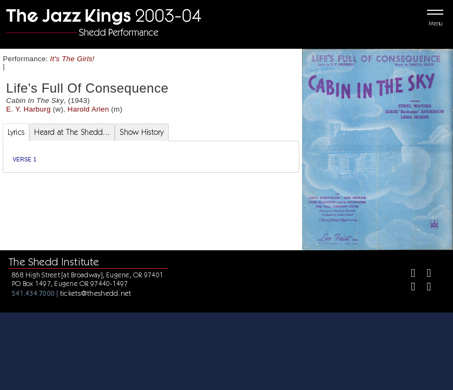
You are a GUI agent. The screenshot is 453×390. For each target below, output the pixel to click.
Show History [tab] (141, 132)
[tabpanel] (151, 156)
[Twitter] (424, 274)
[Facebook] (408, 274)
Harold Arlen (88, 109)
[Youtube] (424, 288)
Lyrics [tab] (16, 132)
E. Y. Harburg (28, 109)
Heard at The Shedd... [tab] (72, 132)
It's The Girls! (72, 59)
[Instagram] (408, 288)
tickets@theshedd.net (96, 293)
